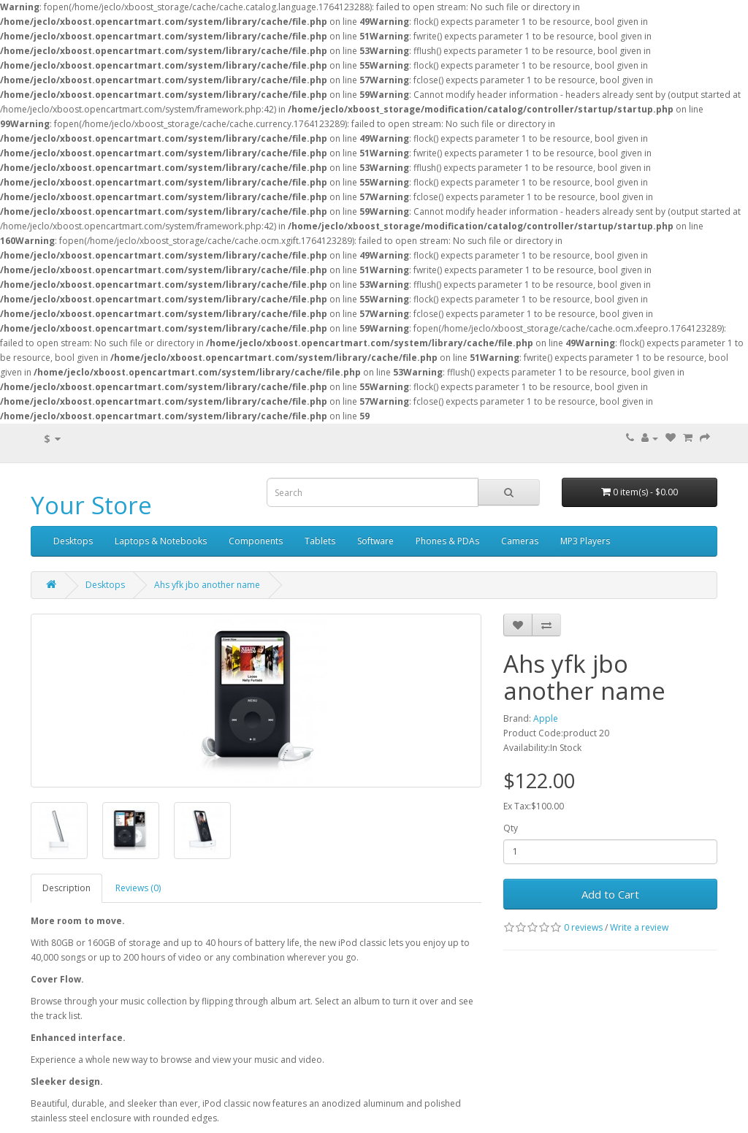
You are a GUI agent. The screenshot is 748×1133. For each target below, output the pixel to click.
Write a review (639, 927)
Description (66, 888)
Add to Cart (610, 894)
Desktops (73, 541)
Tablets (320, 541)
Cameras (519, 541)
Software (375, 541)
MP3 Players (585, 541)
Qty (510, 828)
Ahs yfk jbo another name (207, 585)
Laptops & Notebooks (161, 541)
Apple (545, 718)
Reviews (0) (138, 888)
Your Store (91, 505)
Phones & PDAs (447, 541)
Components (256, 541)
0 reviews (583, 927)
